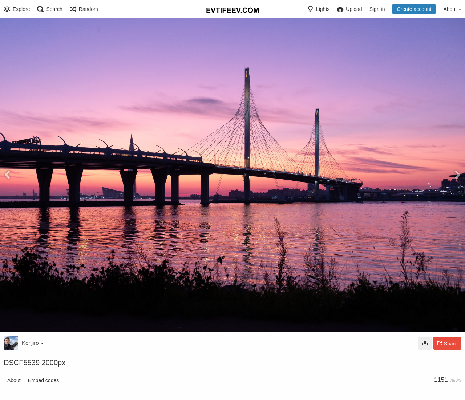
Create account (414, 9)
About (14, 380)
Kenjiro (33, 343)
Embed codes (43, 380)
